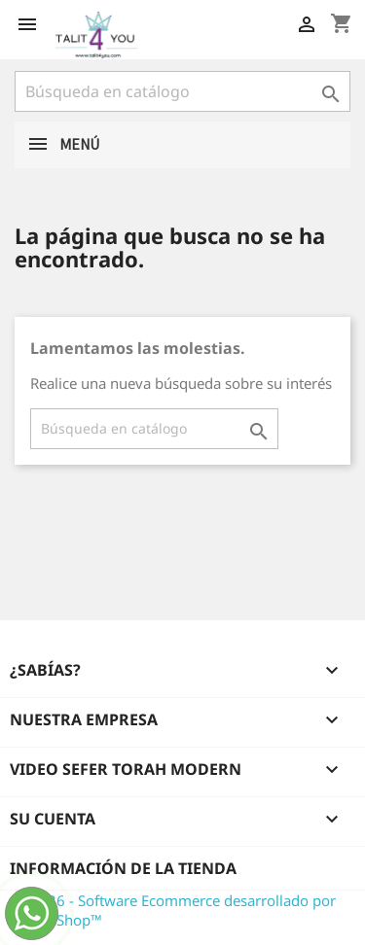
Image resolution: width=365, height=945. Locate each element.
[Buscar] (182, 91)
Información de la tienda (123, 868)
